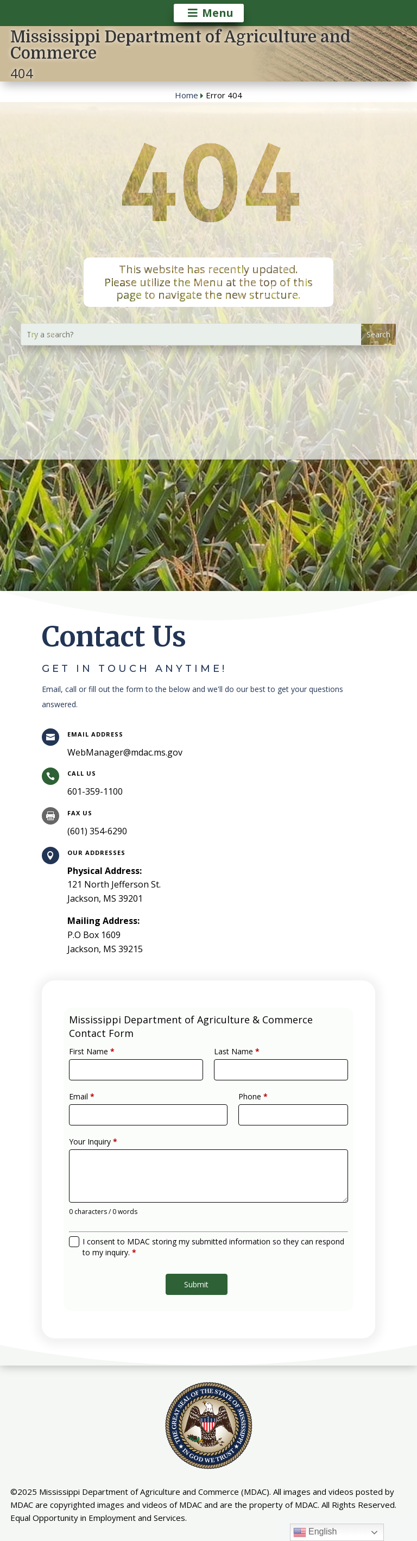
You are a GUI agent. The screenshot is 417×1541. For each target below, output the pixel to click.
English (315, 1532)
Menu (217, 12)
